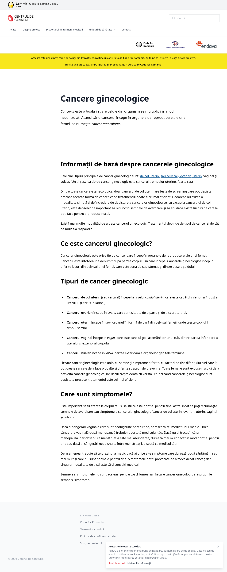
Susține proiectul (91, 543)
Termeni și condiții (92, 529)
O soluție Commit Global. (43, 3)
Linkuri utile (89, 515)
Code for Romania (92, 522)
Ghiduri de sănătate (100, 29)
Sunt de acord (117, 563)
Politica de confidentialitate (98, 536)
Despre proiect (31, 29)
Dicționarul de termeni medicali (64, 29)
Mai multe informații (139, 563)
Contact (126, 29)
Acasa (13, 29)
